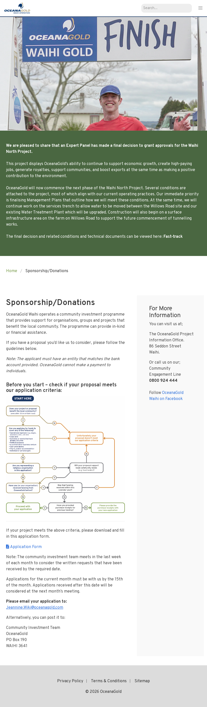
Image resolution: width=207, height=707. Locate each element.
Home (11, 271)
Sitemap (142, 681)
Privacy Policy (70, 681)
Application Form (26, 547)
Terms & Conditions (109, 681)
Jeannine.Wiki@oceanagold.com (34, 607)
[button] (200, 8)
